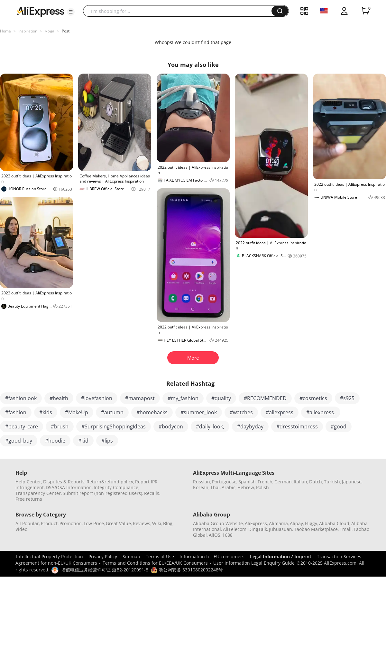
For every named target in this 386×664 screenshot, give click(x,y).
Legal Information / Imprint (280, 556)
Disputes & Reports (64, 482)
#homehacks (152, 412)
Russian (201, 482)
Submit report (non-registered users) (102, 493)
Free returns (28, 499)
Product (49, 523)
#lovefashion (96, 398)
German (283, 482)
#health (59, 398)
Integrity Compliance (116, 487)
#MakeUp (76, 412)
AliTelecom (234, 529)
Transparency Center (38, 493)
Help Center (28, 482)
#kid (83, 440)
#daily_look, (210, 426)
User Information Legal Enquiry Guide (254, 563)
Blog (167, 523)
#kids (45, 412)
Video (21, 529)
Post (65, 31)
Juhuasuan (280, 529)
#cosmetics (313, 398)
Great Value (118, 523)
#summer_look (198, 412)
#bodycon (171, 426)
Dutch (315, 482)
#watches (241, 412)
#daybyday (250, 426)
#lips (107, 440)
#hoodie (55, 440)
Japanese (352, 482)
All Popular (27, 523)
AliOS (214, 535)
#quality (221, 398)
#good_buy (18, 440)
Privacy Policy (102, 556)
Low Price (94, 523)
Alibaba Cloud (334, 523)
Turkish (332, 482)
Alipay (296, 523)
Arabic (228, 487)
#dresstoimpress (297, 426)
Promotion (71, 523)
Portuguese (224, 482)
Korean (200, 487)
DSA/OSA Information (69, 487)
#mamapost (140, 398)
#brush (60, 426)
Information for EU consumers (211, 556)
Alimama (278, 523)
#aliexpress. (320, 412)
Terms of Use (160, 556)
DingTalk (257, 529)
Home (5, 31)
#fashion (15, 412)
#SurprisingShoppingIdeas (113, 426)
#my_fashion (183, 398)
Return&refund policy (110, 482)
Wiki (156, 523)
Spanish (247, 482)
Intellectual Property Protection (49, 556)
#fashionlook (21, 398)
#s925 (347, 398)
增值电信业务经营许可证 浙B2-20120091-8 (104, 570)
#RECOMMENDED (265, 398)
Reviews (141, 523)
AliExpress (256, 523)
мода (49, 31)
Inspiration (27, 31)
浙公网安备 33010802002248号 (187, 570)
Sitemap (131, 556)
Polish (262, 487)
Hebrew (245, 487)
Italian (300, 482)
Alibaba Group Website (218, 523)
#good (338, 426)
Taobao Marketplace (316, 529)
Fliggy (311, 523)
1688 (227, 535)
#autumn (112, 412)
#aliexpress (279, 412)
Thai (215, 487)
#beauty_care (21, 426)
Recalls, (152, 493)
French (265, 482)
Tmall (346, 529)
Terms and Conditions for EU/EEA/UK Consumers (155, 563)
